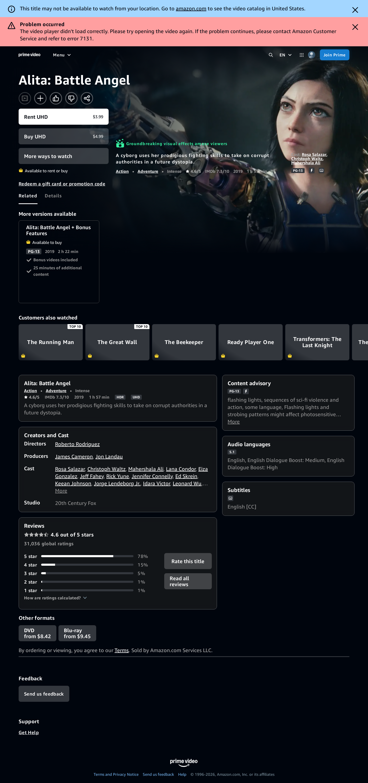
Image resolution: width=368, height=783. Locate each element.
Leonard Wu (187, 483)
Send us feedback (158, 774)
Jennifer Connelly (152, 476)
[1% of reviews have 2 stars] (88, 582)
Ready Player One (251, 342)
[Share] (87, 98)
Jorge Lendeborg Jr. (117, 483)
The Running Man (51, 342)
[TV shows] (101, 54)
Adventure (148, 171)
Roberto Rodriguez (77, 444)
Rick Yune (117, 476)
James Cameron (74, 456)
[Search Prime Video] (271, 55)
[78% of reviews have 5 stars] (88, 556)
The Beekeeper (184, 342)
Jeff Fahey (92, 476)
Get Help (29, 732)
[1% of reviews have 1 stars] (88, 590)
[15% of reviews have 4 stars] (88, 565)
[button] (55, 598)
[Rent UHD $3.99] (64, 117)
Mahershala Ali (305, 162)
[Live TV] (165, 54)
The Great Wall (117, 342)
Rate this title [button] (187, 561)
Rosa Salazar (314, 154)
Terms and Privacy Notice (116, 774)
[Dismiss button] (355, 10)
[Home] (29, 55)
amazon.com (191, 8)
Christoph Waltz (306, 158)
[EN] (286, 54)
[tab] (28, 195)
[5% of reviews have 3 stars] (88, 573)
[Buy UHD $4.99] (64, 136)
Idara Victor (156, 483)
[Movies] (76, 54)
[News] (145, 54)
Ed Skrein (186, 476)
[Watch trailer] (25, 98)
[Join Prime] (334, 54)
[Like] (56, 98)
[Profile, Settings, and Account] (312, 55)
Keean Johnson (73, 483)
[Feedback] (44, 694)
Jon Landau (109, 456)
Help (182, 774)
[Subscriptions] (199, 54)
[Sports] (125, 54)
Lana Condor (181, 469)
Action (122, 171)
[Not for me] (71, 98)
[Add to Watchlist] (40, 98)
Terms (122, 650)
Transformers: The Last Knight (317, 342)
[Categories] (302, 55)
